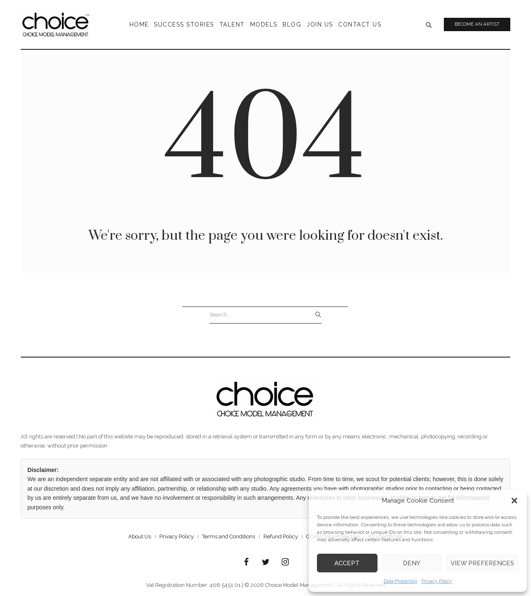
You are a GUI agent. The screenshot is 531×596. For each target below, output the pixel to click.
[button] (514, 500)
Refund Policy (280, 536)
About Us (139, 536)
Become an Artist (477, 24)
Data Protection (400, 581)
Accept (347, 563)
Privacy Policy (436, 581)
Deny (411, 563)
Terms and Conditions (228, 536)
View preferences (482, 563)
